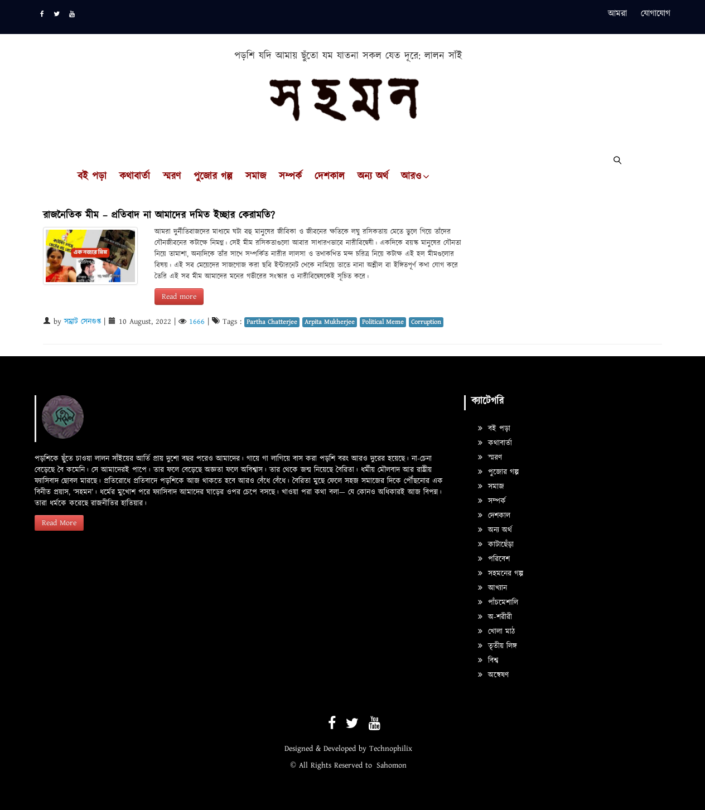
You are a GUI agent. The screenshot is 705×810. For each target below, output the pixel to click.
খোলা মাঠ (496, 631)
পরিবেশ (494, 559)
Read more (179, 296)
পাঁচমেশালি (498, 602)
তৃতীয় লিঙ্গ (497, 646)
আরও (411, 176)
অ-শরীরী (495, 617)
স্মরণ (172, 176)
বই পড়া (92, 176)
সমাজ (255, 176)
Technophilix (390, 748)
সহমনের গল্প (500, 573)
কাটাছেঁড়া (496, 544)
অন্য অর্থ (373, 176)
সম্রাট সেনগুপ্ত (82, 321)
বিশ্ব (488, 660)
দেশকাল (330, 176)
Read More (59, 522)
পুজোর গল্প (213, 176)
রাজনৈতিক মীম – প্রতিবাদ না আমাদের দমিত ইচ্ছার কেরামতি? (159, 215)
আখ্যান (492, 588)
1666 (197, 321)
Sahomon (391, 765)
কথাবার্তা (134, 176)
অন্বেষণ (493, 675)
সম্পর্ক (290, 176)
